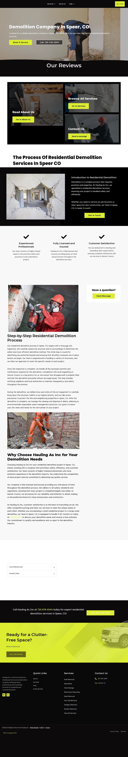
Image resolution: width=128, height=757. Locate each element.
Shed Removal (69, 699)
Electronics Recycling (71, 695)
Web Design (34, 730)
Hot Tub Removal (70, 703)
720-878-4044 (16, 520)
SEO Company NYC (10, 735)
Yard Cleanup (69, 691)
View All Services (70, 716)
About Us (62, 4)
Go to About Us (24, 137)
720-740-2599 (101, 681)
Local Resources (16, 569)
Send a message (80, 137)
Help (71, 4)
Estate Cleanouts (70, 712)
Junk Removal (69, 682)
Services (51, 4)
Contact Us (100, 686)
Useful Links (14, 576)
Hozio (48, 730)
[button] (32, 569)
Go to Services (80, 106)
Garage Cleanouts (70, 707)
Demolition (68, 686)
